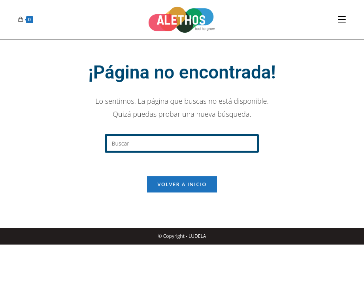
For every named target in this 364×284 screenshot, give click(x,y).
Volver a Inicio (181, 184)
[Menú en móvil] (342, 19)
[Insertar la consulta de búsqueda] (182, 143)
